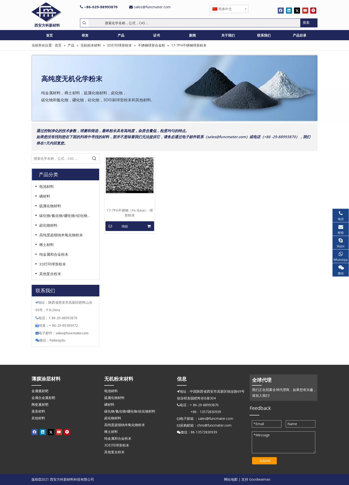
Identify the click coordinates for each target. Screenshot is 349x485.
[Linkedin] (289, 10)
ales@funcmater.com (72, 333)
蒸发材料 (38, 411)
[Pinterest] (313, 10)
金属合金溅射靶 (43, 397)
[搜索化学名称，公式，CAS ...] (194, 23)
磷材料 (44, 196)
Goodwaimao (259, 479)
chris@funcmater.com (214, 425)
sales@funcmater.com (152, 6)
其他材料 (38, 418)
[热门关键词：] (308, 23)
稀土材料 (46, 244)
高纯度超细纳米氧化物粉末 (61, 234)
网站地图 (231, 479)
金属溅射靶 (40, 391)
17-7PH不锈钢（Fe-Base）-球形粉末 (130, 212)
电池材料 (46, 186)
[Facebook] (281, 10)
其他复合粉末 (50, 273)
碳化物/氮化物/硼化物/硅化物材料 (67, 215)
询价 (116, 226)
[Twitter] (297, 10)
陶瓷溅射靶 (40, 404)
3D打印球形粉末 (52, 264)
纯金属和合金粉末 (53, 254)
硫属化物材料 (50, 205)
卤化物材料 (48, 225)
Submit (265, 460)
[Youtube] (305, 10)
